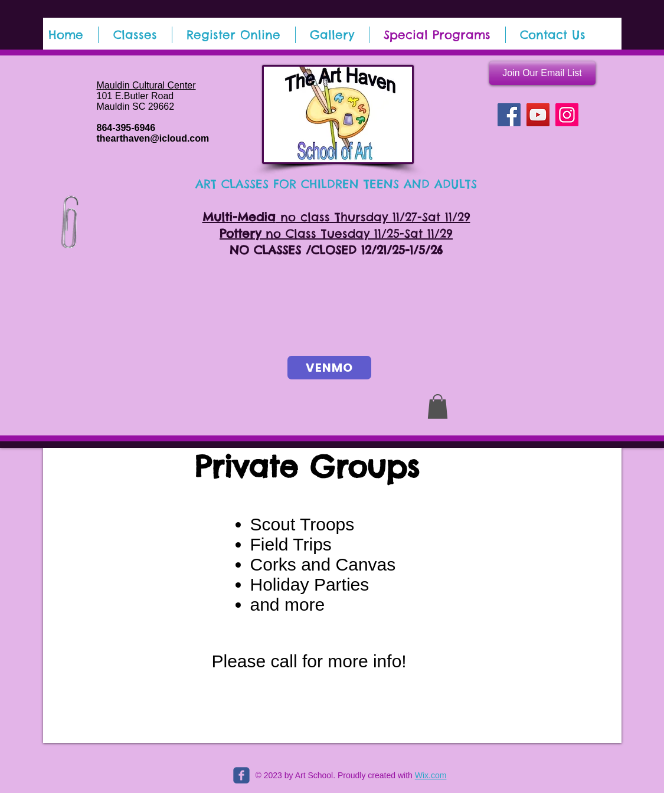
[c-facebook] (241, 775)
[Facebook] (509, 114)
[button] (437, 406)
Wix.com (431, 775)
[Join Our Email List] (542, 73)
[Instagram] (566, 114)
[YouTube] (537, 114)
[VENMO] (329, 367)
